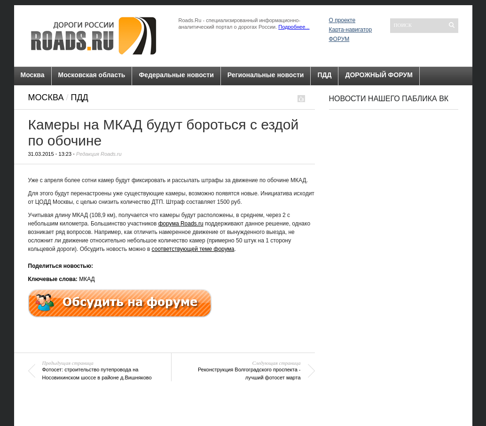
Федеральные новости (176, 75)
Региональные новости (265, 75)
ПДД (324, 75)
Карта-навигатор (350, 29)
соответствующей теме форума (193, 249)
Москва (33, 75)
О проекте (342, 20)
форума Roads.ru (181, 223)
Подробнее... (293, 27)
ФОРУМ (339, 39)
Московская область (91, 75)
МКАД (87, 279)
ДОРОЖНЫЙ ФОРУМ (379, 75)
